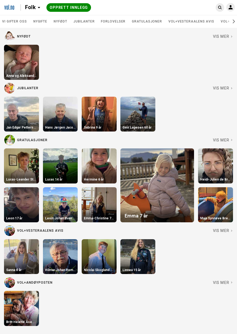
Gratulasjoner (147, 21)
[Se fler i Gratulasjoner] (223, 140)
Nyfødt (60, 21)
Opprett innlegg (69, 7)
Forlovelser (113, 21)
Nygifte (40, 21)
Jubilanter (83, 21)
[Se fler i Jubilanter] (223, 88)
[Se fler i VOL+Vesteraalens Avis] (223, 230)
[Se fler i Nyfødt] (223, 36)
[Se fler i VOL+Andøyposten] (223, 282)
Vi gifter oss (14, 21)
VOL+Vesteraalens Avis (191, 21)
